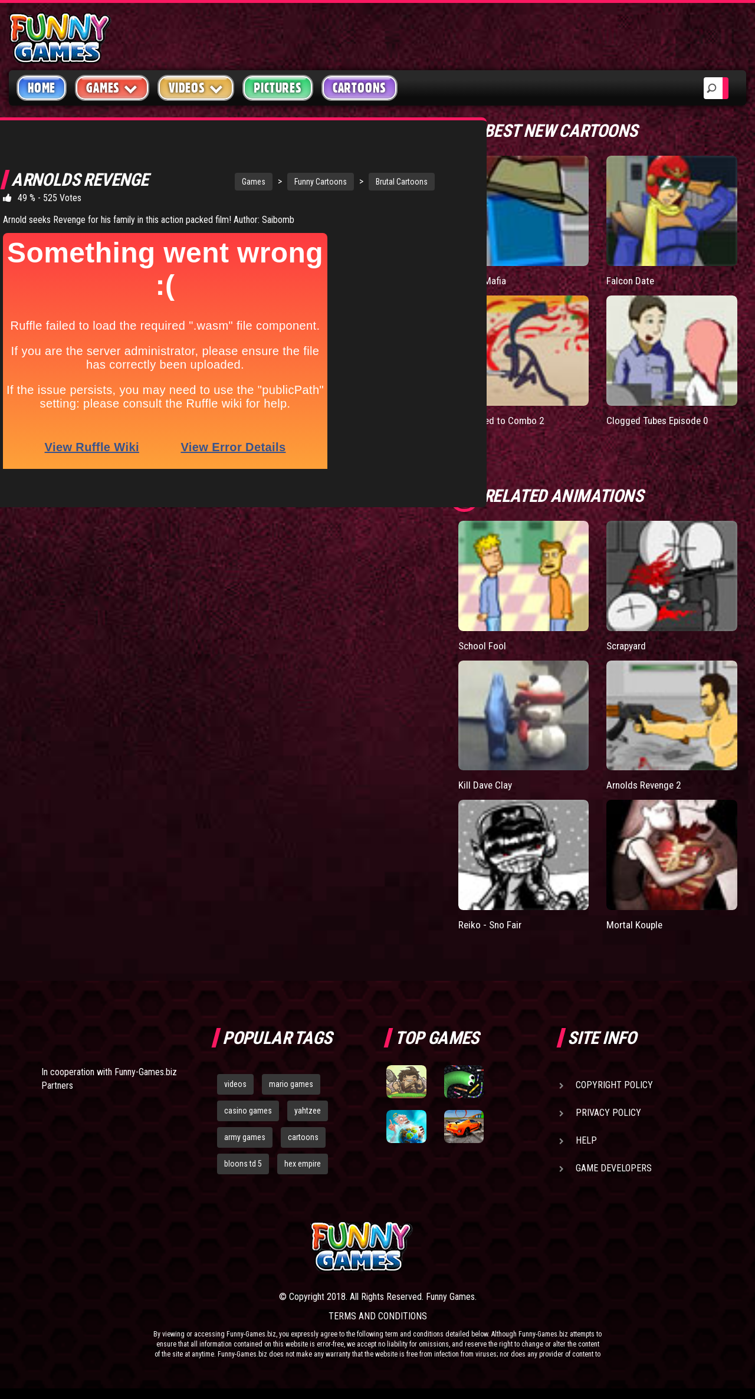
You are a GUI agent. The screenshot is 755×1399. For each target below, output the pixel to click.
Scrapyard (627, 645)
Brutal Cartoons (346, 181)
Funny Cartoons (265, 181)
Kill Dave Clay (486, 785)
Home (41, 88)
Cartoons (359, 88)
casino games (248, 1110)
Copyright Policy (614, 1084)
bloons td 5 (243, 1163)
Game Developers (614, 1167)
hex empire (302, 1163)
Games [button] (112, 87)
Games (198, 181)
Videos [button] (196, 87)
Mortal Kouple (635, 924)
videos (235, 1083)
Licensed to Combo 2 (503, 419)
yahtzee (307, 1110)
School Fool (483, 645)
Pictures (277, 88)
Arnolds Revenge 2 (646, 785)
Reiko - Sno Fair (491, 924)
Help (586, 1139)
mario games (291, 1083)
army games (244, 1136)
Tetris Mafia (483, 280)
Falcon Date (631, 280)
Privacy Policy (608, 1112)
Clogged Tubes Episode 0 (660, 419)
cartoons (303, 1136)
